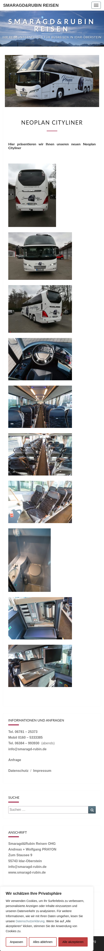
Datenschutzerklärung (30, 921)
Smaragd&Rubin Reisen (31, 5)
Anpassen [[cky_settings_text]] (16, 942)
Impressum (42, 770)
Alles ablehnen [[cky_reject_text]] (42, 942)
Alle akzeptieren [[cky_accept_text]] (73, 942)
